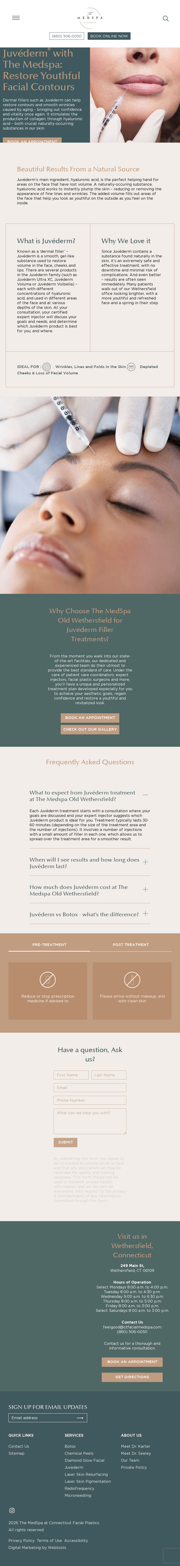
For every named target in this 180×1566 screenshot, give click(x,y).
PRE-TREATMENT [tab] (49, 945)
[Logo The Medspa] (90, 18)
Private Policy (134, 1467)
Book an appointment (132, 1364)
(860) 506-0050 (67, 36)
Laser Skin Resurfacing (86, 1474)
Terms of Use (49, 1540)
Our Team (130, 1460)
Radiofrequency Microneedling (79, 1491)
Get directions (132, 1379)
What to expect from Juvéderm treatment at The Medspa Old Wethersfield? (82, 795)
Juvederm (74, 1467)
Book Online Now (109, 36)
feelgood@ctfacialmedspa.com (132, 1329)
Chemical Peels (79, 1453)
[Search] (164, 18)
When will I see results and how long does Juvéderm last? (84, 862)
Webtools (57, 1547)
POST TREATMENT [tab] (131, 945)
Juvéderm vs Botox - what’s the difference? (84, 913)
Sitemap (16, 1453)
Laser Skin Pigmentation (88, 1481)
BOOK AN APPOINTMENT (32, 142)
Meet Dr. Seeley (136, 1453)
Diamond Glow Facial (85, 1460)
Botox (70, 1446)
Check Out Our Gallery (90, 729)
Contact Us (18, 1446)
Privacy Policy (21, 1540)
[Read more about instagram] (11, 1510)
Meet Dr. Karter (135, 1446)
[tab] (90, 794)
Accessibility (76, 1540)
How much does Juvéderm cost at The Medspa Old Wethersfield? (79, 889)
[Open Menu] (15, 18)
